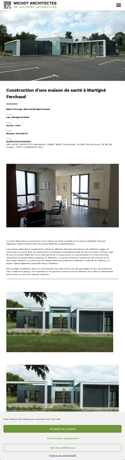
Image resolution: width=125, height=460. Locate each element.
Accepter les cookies (62, 428)
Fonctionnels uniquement (62, 438)
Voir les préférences (62, 447)
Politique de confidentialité (62, 455)
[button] (118, 5)
